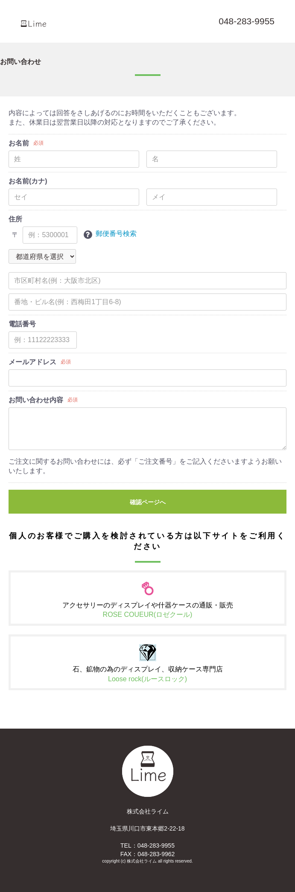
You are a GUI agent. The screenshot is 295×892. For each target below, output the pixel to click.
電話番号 (22, 324)
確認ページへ (148, 502)
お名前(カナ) (28, 181)
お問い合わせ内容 (36, 400)
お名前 (19, 143)
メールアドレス (32, 362)
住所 (15, 219)
